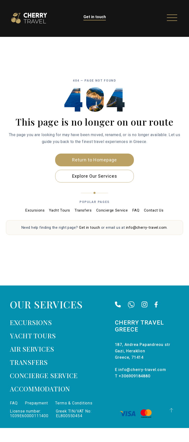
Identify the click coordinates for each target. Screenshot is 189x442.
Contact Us (154, 224)
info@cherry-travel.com (146, 241)
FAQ (136, 224)
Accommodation (40, 403)
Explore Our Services (94, 189)
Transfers (83, 224)
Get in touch (94, 16)
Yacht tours (33, 349)
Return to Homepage (94, 173)
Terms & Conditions (73, 417)
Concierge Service (112, 224)
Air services (32, 363)
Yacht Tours (59, 224)
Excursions (35, 224)
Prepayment (36, 417)
